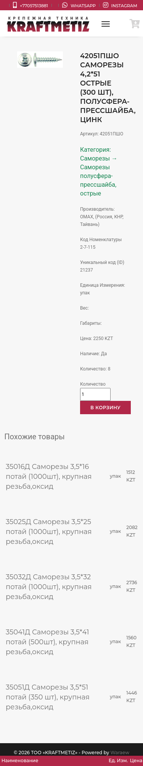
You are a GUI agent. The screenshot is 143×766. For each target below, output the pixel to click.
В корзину (105, 407)
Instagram (120, 5)
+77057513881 (30, 5)
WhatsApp (79, 5)
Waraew (119, 752)
